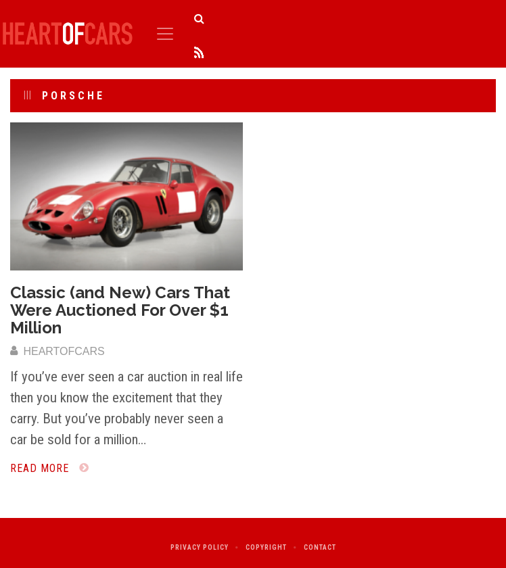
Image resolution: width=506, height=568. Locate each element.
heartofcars (57, 351)
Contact (320, 547)
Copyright (266, 547)
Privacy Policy (199, 547)
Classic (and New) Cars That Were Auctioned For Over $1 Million (120, 310)
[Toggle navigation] (165, 33)
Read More (49, 468)
